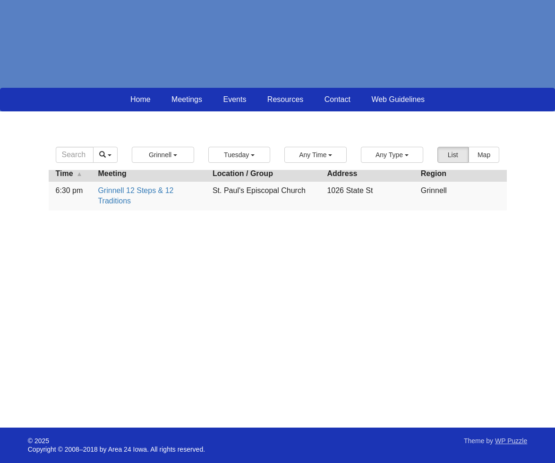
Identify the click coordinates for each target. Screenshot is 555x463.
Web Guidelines (398, 99)
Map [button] (484, 155)
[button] (163, 155)
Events (234, 99)
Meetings (186, 99)
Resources (285, 99)
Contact (337, 99)
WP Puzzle (511, 441)
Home (140, 99)
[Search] (75, 155)
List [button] (453, 155)
